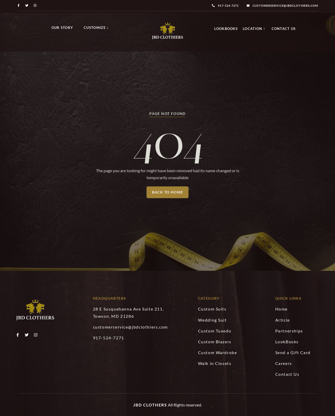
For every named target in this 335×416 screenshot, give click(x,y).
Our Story (62, 28)
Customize (96, 28)
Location (254, 29)
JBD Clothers (150, 404)
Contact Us (284, 29)
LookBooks (226, 29)
